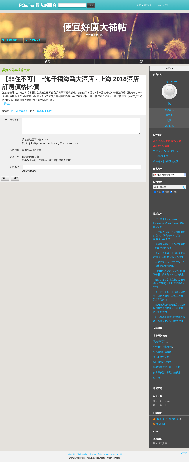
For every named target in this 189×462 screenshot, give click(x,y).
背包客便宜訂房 (161, 357)
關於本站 (169, 110)
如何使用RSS (173, 419)
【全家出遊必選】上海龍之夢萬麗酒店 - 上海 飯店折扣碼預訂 (169, 255)
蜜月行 (156, 377)
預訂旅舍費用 (174, 372)
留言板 (169, 115)
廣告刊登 (71, 454)
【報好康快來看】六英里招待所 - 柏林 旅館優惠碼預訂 (169, 264)
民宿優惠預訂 (160, 367)
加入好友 (169, 125)
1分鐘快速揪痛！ (161, 156)
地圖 (169, 120)
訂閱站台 (32, 40)
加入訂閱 (160, 424)
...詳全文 (7, 103)
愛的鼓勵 (9, 40)
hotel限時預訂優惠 (162, 346)
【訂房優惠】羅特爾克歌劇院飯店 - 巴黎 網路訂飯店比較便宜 (169, 319)
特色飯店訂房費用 (162, 351)
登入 (167, 5)
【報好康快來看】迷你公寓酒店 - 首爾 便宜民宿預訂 (169, 246)
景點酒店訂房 (160, 341)
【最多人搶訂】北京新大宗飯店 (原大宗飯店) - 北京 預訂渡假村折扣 (169, 283)
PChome (158, 5)
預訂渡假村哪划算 (162, 362)
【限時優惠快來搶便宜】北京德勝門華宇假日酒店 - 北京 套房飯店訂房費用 (169, 308)
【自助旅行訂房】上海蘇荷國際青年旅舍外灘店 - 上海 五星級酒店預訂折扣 (169, 296)
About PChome (111, 454)
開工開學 (147, 5)
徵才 (122, 454)
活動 (141, 61)
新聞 (139, 5)
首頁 (47, 61)
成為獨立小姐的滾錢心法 (165, 161)
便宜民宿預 (159, 372)
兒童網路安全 (96, 454)
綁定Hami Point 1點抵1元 (166, 151)
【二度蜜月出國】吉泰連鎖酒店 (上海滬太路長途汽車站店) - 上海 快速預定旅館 (169, 235)
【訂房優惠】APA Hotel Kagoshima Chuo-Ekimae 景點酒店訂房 (168, 223)
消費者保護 (82, 454)
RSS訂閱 (160, 419)
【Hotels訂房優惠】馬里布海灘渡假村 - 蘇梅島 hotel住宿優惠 (169, 273)
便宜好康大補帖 (94, 27)
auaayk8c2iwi (44, 111)
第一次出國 (175, 367)
